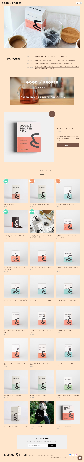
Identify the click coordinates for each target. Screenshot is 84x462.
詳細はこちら (68, 145)
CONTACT (71, 3)
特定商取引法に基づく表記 (43, 455)
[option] (42, 27)
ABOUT (42, 3)
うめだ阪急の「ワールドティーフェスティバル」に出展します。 (51, 56)
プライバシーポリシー (31, 455)
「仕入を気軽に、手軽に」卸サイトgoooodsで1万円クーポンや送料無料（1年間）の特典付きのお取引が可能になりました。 (57, 67)
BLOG (48, 3)
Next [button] (77, 27)
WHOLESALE (62, 3)
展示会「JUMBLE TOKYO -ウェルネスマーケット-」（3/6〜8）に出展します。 (55, 60)
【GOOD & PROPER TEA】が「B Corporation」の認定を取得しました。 (54, 63)
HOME (35, 3)
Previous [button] (6, 27)
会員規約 (51, 455)
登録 (52, 445)
